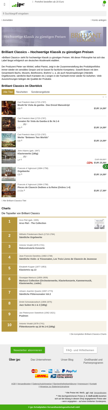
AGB (13, 384)
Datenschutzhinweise (42, 384)
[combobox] (54, 13)
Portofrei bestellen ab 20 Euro (47, 1)
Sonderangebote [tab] (40, 92)
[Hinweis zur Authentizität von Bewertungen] (26, 124)
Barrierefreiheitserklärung (64, 384)
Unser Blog (67, 359)
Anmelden (7, 20)
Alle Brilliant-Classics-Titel (14, 200)
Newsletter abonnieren (28, 350)
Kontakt (93, 384)
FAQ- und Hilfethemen (80, 350)
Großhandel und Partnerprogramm (93, 361)
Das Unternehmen (41, 359)
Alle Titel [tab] (8, 92)
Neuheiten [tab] (22, 92)
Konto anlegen (98, 20)
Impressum (83, 384)
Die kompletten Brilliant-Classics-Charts (87, 334)
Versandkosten (24, 384)
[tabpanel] (54, 149)
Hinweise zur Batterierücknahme (54, 386)
